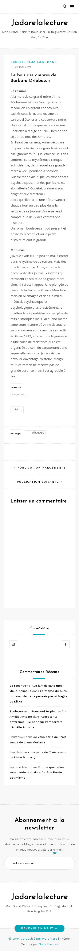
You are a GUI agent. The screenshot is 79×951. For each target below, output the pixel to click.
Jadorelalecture (39, 23)
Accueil (18, 61)
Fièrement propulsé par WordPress (32, 938)
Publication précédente (41, 467)
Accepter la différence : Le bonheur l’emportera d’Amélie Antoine (35, 722)
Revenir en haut (39, 928)
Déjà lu (34, 61)
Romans (49, 61)
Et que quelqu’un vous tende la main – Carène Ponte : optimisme (36, 772)
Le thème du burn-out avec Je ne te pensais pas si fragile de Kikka (38, 696)
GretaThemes (48, 944)
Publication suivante (38, 481)
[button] (64, 6)
